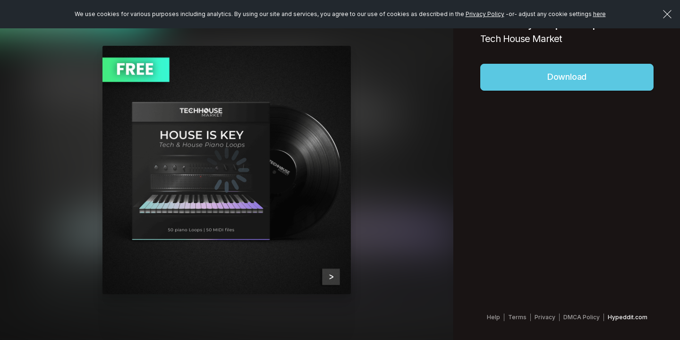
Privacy (545, 317)
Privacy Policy (485, 13)
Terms (517, 317)
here (599, 13)
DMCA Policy (581, 317)
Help (493, 317)
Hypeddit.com (627, 317)
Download (567, 77)
